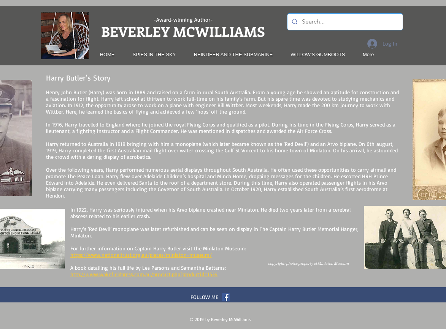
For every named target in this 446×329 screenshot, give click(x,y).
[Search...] (344, 22)
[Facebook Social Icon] (226, 297)
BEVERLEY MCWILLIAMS (183, 31)
